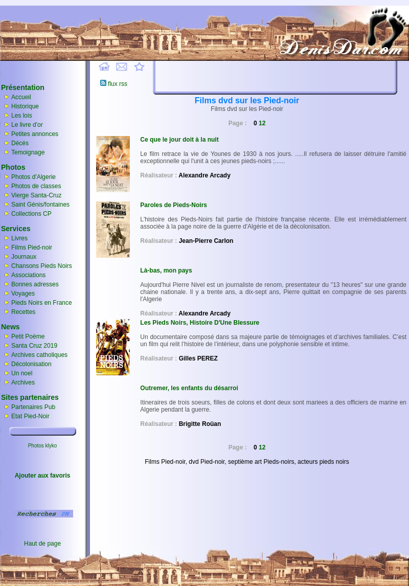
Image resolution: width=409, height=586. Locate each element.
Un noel (16, 373)
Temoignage (27, 152)
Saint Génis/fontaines (40, 204)
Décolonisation (26, 364)
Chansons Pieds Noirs (41, 265)
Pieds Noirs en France (41, 302)
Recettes (23, 311)
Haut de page (42, 543)
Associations (28, 275)
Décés (20, 143)
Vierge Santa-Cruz (36, 195)
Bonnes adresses (35, 284)
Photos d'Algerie (33, 177)
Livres (19, 238)
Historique (25, 106)
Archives (23, 382)
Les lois (21, 115)
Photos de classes (36, 186)
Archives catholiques (34, 354)
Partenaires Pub (33, 407)
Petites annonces (34, 134)
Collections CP (31, 213)
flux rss (113, 83)
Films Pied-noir (31, 247)
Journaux (23, 256)
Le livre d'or (27, 124)
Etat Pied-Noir (30, 416)
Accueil (21, 97)
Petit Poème (22, 336)
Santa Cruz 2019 (29, 345)
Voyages (23, 293)
